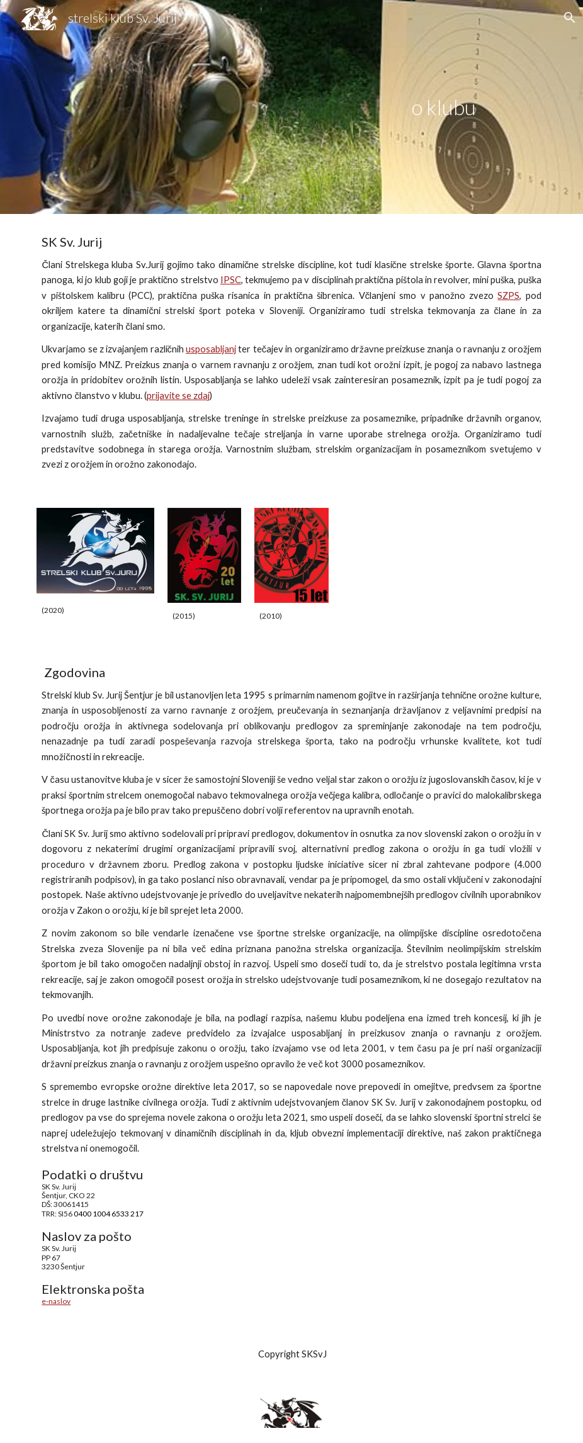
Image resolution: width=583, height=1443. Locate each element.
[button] (568, 18)
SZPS (508, 295)
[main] (444, 107)
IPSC (230, 279)
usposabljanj (211, 349)
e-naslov (56, 1301)
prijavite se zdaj (178, 395)
